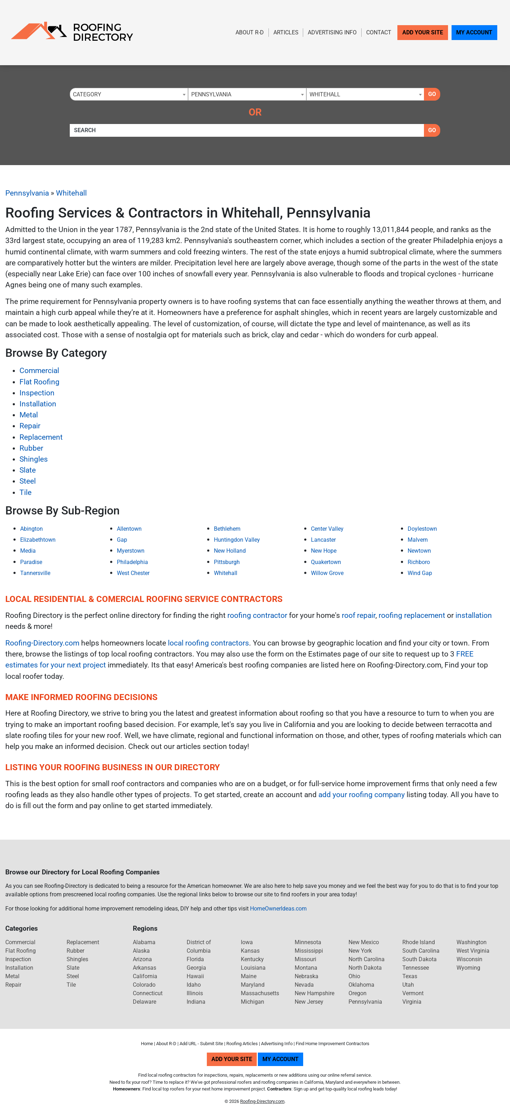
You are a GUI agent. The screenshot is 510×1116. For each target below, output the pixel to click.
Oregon (357, 993)
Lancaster (323, 539)
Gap (122, 539)
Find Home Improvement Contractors (332, 1043)
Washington (472, 942)
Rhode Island (418, 942)
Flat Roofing (39, 382)
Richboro (419, 562)
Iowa (247, 942)
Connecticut (148, 993)
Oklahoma (361, 984)
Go (432, 94)
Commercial (39, 370)
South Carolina (421, 950)
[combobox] (129, 94)
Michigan (252, 1001)
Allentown (129, 528)
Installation (37, 404)
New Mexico (363, 942)
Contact (378, 32)
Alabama (144, 942)
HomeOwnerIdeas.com (278, 908)
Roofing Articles (242, 1043)
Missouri (305, 959)
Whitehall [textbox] (325, 94)
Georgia (196, 967)
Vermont (413, 993)
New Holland (230, 550)
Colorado (144, 984)
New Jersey (309, 1001)
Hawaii (195, 976)
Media (28, 550)
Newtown (419, 550)
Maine (248, 976)
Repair (29, 426)
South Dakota (419, 959)
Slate (27, 470)
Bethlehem (227, 528)
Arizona (142, 959)
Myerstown (130, 550)
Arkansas (144, 967)
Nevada (304, 984)
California (145, 976)
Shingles (33, 459)
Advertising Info (332, 32)
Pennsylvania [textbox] (211, 94)
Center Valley (327, 528)
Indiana (196, 1001)
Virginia (411, 1001)
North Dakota (365, 967)
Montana (306, 967)
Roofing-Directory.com (42, 643)
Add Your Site (422, 32)
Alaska (141, 950)
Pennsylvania (27, 193)
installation (473, 615)
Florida (195, 959)
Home (147, 1043)
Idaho (194, 984)
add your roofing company (361, 794)
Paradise (31, 562)
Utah (408, 984)
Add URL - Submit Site (201, 1043)
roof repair (358, 615)
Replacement (41, 437)
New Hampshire (314, 993)
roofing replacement (412, 615)
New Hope (323, 550)
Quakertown (326, 562)
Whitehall (71, 193)
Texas (409, 976)
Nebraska (306, 976)
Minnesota (308, 942)
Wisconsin (469, 959)
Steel (27, 481)
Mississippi (309, 950)
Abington (31, 528)
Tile (25, 492)
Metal (28, 415)
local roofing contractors (208, 643)
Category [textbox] (87, 94)
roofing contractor (257, 615)
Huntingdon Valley (237, 539)
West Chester (133, 573)
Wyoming (468, 967)
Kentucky (252, 959)
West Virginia (473, 950)
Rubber (31, 448)
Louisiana (253, 967)
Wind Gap (420, 573)
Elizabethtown (38, 539)
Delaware (144, 1001)
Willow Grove (327, 573)
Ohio (354, 976)
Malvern (418, 539)
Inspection (37, 393)
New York (360, 950)
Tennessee (415, 967)
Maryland (253, 984)
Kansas (250, 950)
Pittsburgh (227, 562)
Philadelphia (132, 562)
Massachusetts (260, 993)
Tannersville (35, 573)
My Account (474, 32)
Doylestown (422, 528)
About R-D (250, 32)
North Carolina (366, 959)
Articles (286, 32)
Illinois (195, 993)
